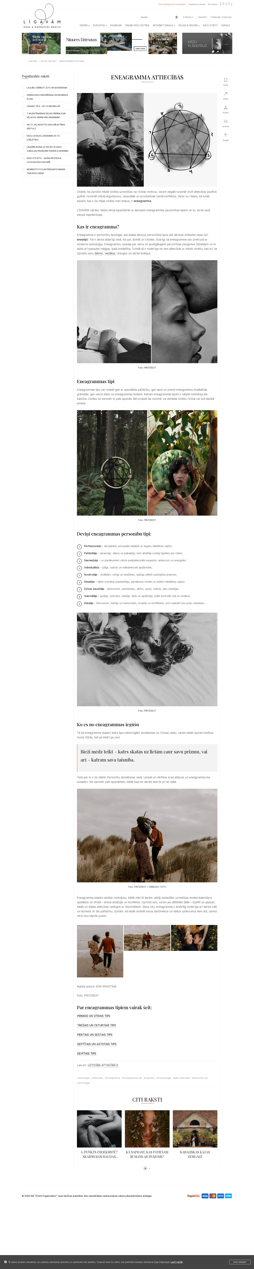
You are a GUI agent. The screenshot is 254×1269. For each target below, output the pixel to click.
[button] (145, 1168)
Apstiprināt (240, 1262)
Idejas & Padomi (189, 25)
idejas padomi (48, 61)
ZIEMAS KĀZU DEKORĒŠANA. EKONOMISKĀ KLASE (47, 97)
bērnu (99, 253)
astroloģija (84, 1078)
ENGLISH (227, 17)
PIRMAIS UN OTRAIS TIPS (93, 1016)
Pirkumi (215, 17)
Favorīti (202, 17)
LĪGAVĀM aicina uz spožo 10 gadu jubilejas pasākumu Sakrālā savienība (47, 149)
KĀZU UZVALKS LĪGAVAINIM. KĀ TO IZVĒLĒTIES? (43, 138)
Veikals (225, 25)
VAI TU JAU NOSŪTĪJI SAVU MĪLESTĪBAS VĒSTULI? (46, 126)
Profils (188, 17)
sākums (33, 61)
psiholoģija (84, 1083)
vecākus (110, 253)
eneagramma (113, 1078)
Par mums (212, 4)
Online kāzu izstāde (137, 25)
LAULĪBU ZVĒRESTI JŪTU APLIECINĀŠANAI (47, 88)
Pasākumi (115, 25)
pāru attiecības (182, 1078)
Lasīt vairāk (177, 1262)
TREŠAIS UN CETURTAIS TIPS (96, 1025)
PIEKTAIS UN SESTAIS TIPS (94, 1034)
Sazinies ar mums (197, 4)
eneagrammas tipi (133, 1078)
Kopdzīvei (100, 25)
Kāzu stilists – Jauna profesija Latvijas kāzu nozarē (44, 160)
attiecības (98, 1078)
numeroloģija (164, 1078)
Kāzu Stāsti (210, 25)
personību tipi (201, 1078)
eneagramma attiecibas (72, 61)
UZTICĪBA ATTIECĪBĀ (102, 1065)
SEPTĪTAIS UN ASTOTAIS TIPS (96, 1044)
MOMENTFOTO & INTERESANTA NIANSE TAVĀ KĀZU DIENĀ (46, 171)
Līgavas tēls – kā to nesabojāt (44, 106)
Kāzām (84, 25)
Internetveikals (164, 25)
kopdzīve (150, 1078)
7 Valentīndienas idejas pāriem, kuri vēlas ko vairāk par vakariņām (46, 115)
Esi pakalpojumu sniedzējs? (173, 4)
